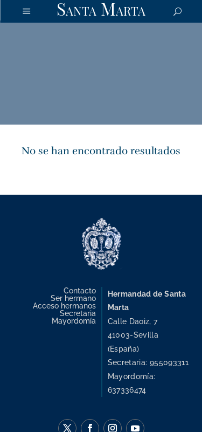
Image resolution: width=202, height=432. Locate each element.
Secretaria (78, 313)
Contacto (80, 290)
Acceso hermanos (64, 305)
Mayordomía (74, 320)
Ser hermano (73, 298)
